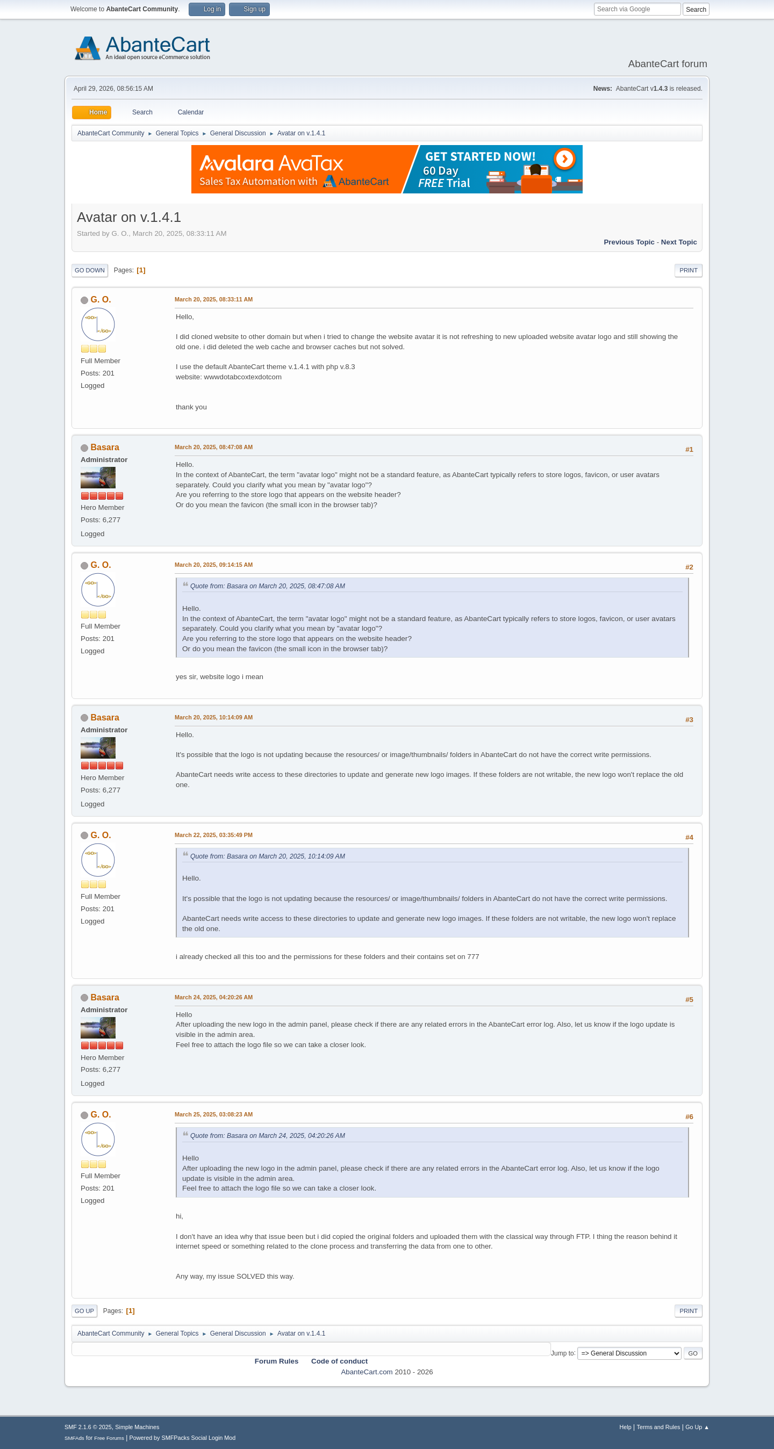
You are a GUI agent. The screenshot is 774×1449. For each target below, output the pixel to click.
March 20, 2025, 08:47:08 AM (214, 447)
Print (688, 270)
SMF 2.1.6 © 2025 (88, 1427)
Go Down (90, 270)
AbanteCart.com (366, 1372)
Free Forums (109, 1438)
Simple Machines (137, 1427)
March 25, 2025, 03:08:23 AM (214, 1114)
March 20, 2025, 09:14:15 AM (214, 564)
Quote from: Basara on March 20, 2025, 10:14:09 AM (267, 856)
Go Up (84, 1311)
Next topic (679, 242)
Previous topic (629, 242)
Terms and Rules (658, 1427)
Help (626, 1427)
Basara (104, 447)
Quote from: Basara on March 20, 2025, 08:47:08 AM (267, 586)
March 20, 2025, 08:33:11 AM (214, 299)
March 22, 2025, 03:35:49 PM (214, 835)
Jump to (562, 1353)
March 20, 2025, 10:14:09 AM (214, 717)
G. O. (100, 299)
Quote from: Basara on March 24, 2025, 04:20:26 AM (267, 1136)
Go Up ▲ (697, 1427)
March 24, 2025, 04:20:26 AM (214, 997)
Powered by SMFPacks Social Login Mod (183, 1437)
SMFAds (74, 1438)
